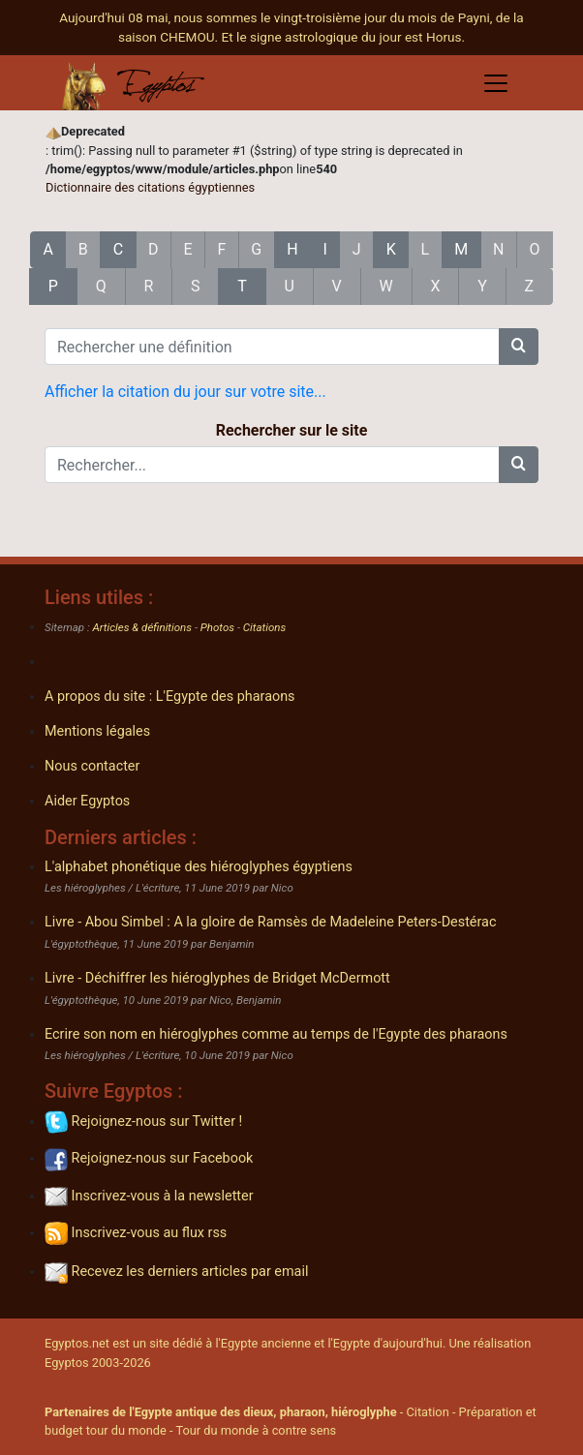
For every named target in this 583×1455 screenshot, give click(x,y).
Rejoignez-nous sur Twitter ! (143, 1121)
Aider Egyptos (87, 801)
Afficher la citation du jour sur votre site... (185, 391)
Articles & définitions (143, 627)
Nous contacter (92, 766)
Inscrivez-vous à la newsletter (149, 1196)
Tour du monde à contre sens (255, 1430)
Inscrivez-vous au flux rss (136, 1233)
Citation (427, 1412)
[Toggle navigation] (496, 83)
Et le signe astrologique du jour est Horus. (344, 37)
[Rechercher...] (272, 464)
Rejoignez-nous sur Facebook (149, 1158)
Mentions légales (97, 731)
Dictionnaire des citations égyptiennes (150, 187)
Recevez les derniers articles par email (176, 1271)
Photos (217, 627)
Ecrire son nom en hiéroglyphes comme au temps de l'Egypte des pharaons (276, 1034)
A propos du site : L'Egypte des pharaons (170, 696)
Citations (264, 627)
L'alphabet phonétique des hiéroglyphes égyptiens (199, 867)
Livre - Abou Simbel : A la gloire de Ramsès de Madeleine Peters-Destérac (270, 922)
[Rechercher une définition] (272, 346)
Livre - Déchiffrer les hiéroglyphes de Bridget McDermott (217, 978)
